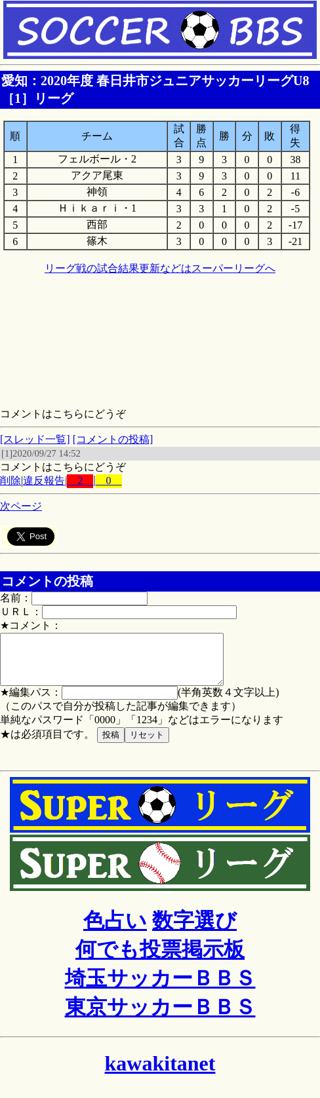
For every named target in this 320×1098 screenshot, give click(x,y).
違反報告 (44, 480)
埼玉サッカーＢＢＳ (160, 988)
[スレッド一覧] (35, 439)
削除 (10, 480)
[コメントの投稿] (113, 439)
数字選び (194, 930)
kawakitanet (160, 1073)
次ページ (21, 506)
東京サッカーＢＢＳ (160, 1017)
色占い (115, 930)
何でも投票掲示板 (160, 959)
